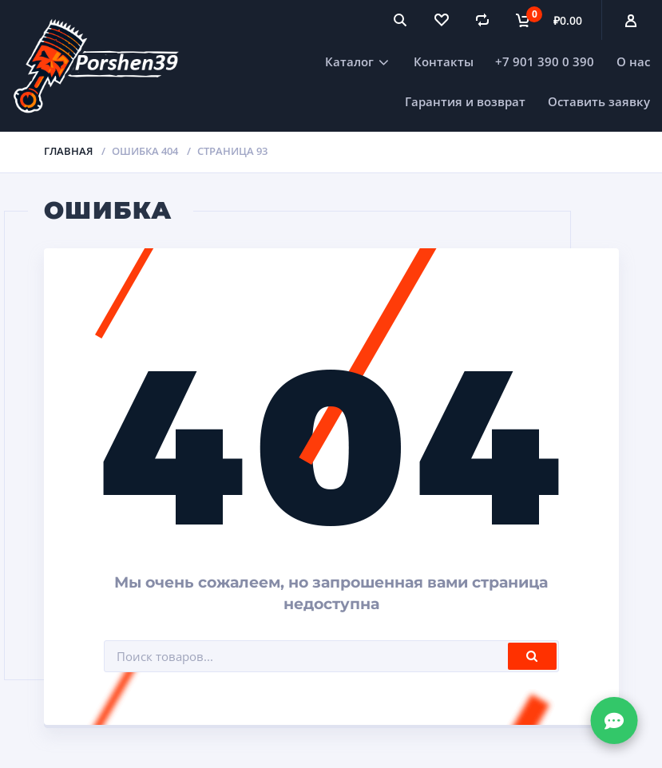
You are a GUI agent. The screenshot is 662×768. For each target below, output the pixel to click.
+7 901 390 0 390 (544, 61)
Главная (68, 151)
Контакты (444, 61)
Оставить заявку (599, 101)
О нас (633, 61)
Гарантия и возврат (465, 101)
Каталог (349, 61)
